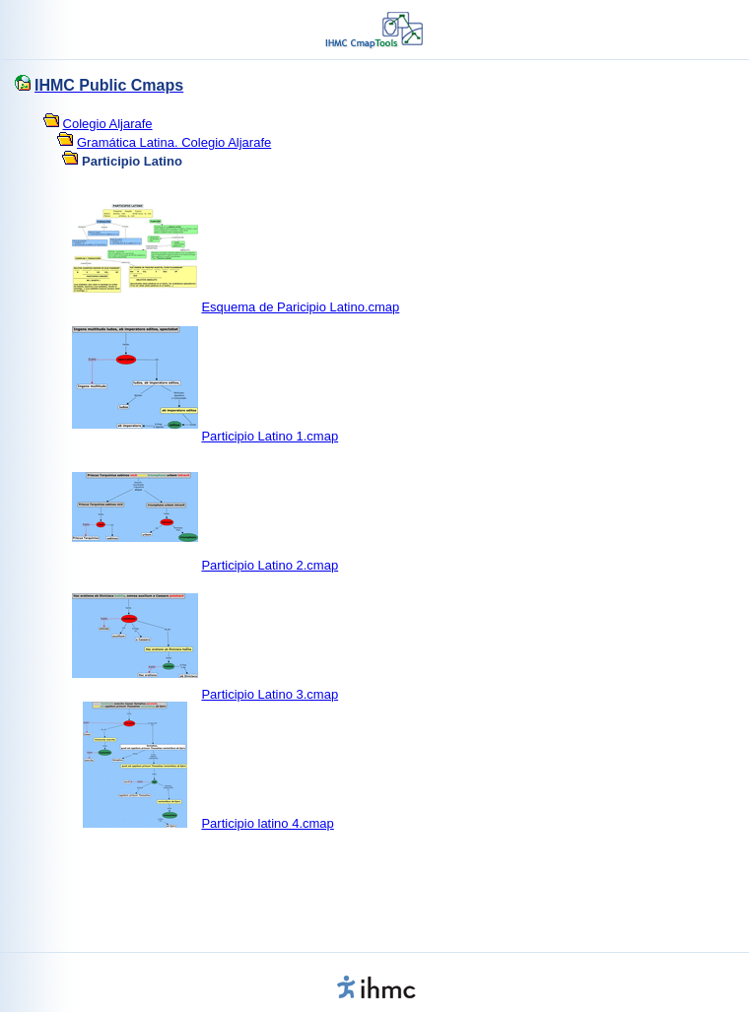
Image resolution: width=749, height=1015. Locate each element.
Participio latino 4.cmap (267, 823)
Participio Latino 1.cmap (269, 436)
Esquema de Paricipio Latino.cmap (300, 307)
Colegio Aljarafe (108, 123)
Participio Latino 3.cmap (269, 694)
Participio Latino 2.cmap (269, 565)
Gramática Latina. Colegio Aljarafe (174, 142)
